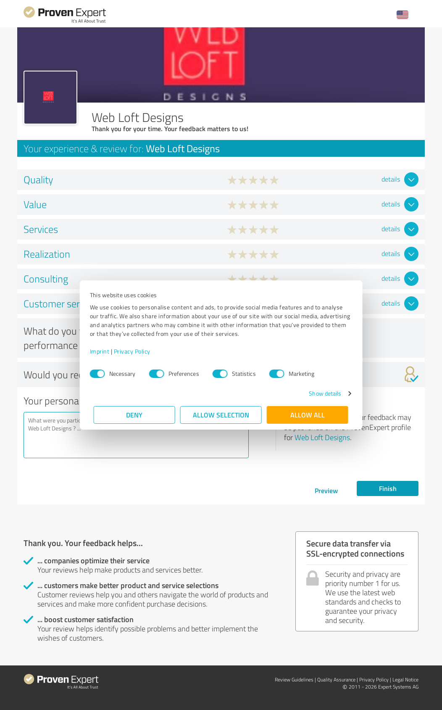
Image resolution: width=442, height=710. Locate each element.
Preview (326, 490)
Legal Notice (405, 679)
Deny (134, 415)
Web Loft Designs (322, 437)
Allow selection (221, 415)
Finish (388, 488)
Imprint (103, 351)
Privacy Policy (136, 351)
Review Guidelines (294, 679)
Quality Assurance (336, 679)
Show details (321, 393)
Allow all (307, 415)
